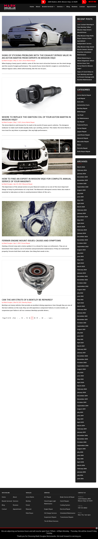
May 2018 (80, 459)
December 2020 (82, 356)
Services (60, 8)
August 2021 (81, 329)
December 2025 (82, 177)
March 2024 (81, 227)
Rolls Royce (29, 513)
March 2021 (80, 346)
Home (32, 8)
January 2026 (81, 173)
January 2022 (81, 313)
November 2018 (82, 439)
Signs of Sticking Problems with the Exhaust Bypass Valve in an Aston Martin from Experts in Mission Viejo (37, 56)
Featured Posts (82, 125)
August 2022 (81, 289)
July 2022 (80, 293)
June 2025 (80, 197)
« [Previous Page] (17, 318)
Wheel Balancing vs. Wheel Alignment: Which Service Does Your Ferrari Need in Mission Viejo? (85, 63)
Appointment (91, 8)
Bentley (28, 501)
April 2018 (80, 462)
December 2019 (82, 396)
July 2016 (80, 475)
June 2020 (80, 376)
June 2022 (80, 296)
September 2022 (82, 286)
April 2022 (80, 303)
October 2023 (81, 243)
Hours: (80, 513)
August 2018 (81, 449)
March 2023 (81, 266)
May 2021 (80, 339)
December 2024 (82, 217)
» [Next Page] (47, 318)
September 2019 (82, 406)
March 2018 (81, 465)
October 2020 (82, 362)
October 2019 (81, 402)
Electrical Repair (65, 509)
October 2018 (81, 442)
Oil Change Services (50, 513)
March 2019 (81, 425)
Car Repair (80, 122)
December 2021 (82, 316)
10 (22, 318)
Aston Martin (30, 497)
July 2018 (80, 452)
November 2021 (82, 319)
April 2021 (80, 343)
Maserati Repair (27, 184)
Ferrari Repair (26, 243)
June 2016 (80, 479)
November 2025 (82, 180)
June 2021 (80, 336)
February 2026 (82, 170)
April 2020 (80, 382)
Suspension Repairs (50, 517)
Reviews (74, 8)
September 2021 (82, 326)
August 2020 (81, 369)
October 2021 (81, 323)
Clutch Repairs (64, 501)
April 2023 (80, 263)
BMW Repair (81, 112)
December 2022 (82, 276)
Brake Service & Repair (67, 497)
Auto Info (80, 102)
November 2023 (82, 240)
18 (34, 318)
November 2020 (82, 359)
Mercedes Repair (83, 141)
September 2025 (82, 187)
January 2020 (81, 392)
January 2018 (81, 472)
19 (37, 318)
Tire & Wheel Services (51, 521)
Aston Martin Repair (29, 60)
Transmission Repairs (66, 517)
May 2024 (80, 220)
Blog (68, 8)
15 (27, 318)
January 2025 (81, 213)
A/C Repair (47, 497)
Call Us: (80, 506)
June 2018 (80, 455)
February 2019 (82, 429)
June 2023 (80, 256)
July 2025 (80, 193)
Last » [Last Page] (50, 318)
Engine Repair (48, 509)
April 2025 (80, 203)
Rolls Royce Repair (83, 151)
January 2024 (81, 233)
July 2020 (80, 372)
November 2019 (82, 399)
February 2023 (82, 270)
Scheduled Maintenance (67, 513)
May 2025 (80, 200)
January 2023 (81, 273)
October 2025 (81, 183)
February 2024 (82, 230)
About (38, 8)
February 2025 (82, 210)
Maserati (28, 509)
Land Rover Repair (83, 135)
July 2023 (80, 253)
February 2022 (82, 309)
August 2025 (81, 190)
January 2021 (81, 353)
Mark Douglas (8, 60)
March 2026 (81, 167)
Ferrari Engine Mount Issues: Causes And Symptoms (31, 240)
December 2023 (82, 236)
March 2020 (81, 386)
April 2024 (80, 223)
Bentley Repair (27, 302)
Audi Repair (81, 98)
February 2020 (82, 389)
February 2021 (81, 349)
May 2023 (80, 260)
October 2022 (81, 283)
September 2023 (82, 246)
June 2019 (80, 415)
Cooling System (65, 505)
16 (29, 318)
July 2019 (80, 412)
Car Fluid (80, 115)
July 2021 (80, 333)
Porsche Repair (82, 148)
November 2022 (82, 280)
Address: (80, 497)
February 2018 (82, 469)
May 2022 (80, 299)
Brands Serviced (47, 8)
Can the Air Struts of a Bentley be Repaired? (27, 299)
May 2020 (80, 379)
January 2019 (81, 432)
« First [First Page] (14, 318)
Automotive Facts (83, 105)
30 (42, 318)
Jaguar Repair (82, 131)
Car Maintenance (83, 118)
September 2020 (82, 366)
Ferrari (28, 505)
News (79, 145)
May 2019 (80, 419)
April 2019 (80, 422)
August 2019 (81, 409)
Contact (82, 8)
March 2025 (81, 207)
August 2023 (81, 250)
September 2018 (82, 445)
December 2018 (82, 435)
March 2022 (81, 306)
